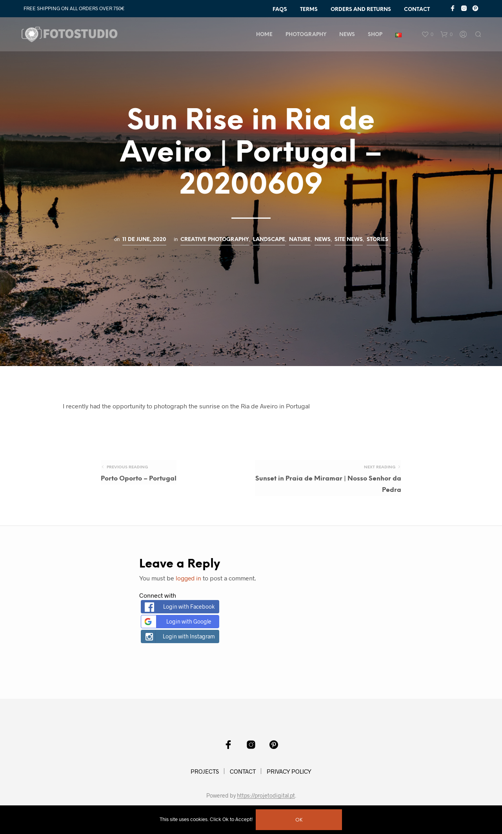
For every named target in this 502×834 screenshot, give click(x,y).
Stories (377, 239)
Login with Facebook (180, 611)
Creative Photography (214, 239)
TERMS (309, 9)
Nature (300, 239)
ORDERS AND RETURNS (361, 9)
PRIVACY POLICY (289, 776)
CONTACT (417, 9)
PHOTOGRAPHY (306, 35)
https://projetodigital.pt (266, 800)
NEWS (348, 35)
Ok (299, 820)
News (323, 239)
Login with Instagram (179, 641)
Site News (349, 239)
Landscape (269, 239)
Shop (376, 35)
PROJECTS (205, 776)
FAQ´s (280, 9)
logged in (189, 582)
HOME (265, 35)
